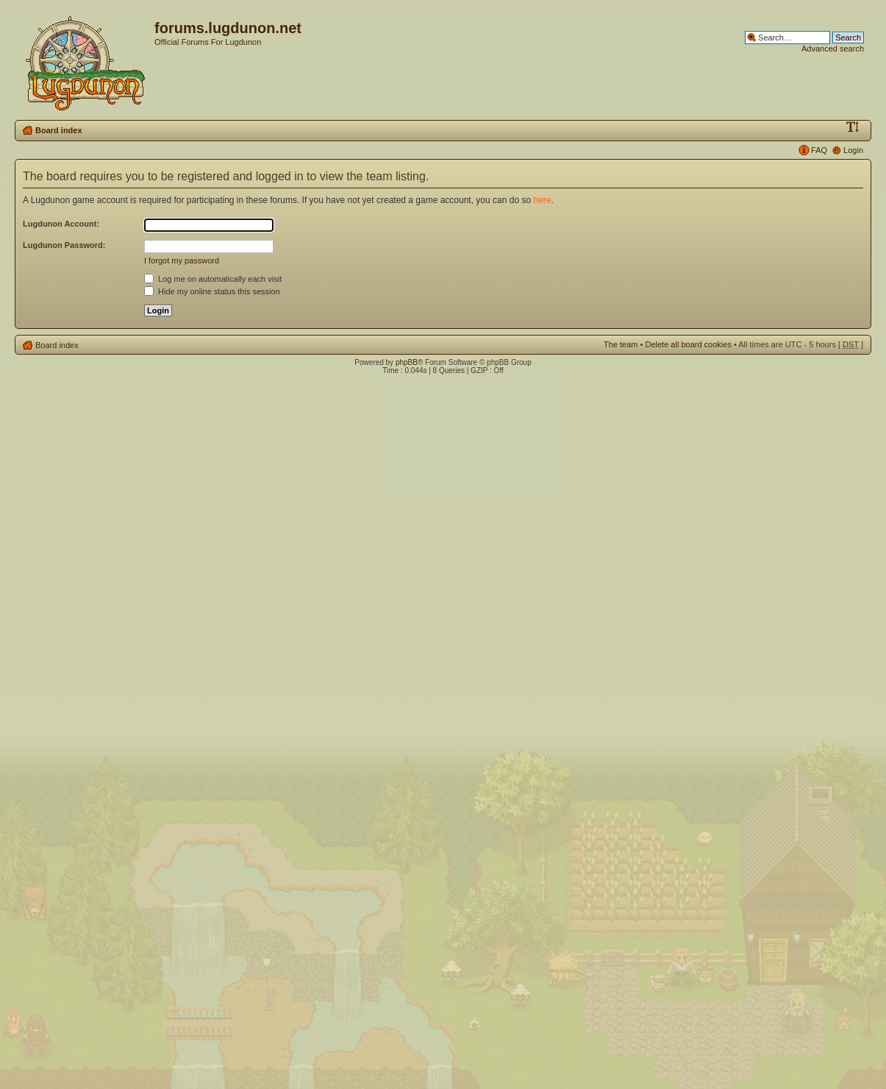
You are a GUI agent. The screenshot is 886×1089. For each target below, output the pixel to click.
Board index (58, 130)
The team (620, 344)
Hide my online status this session (212, 291)
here (542, 200)
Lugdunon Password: (64, 245)
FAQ (819, 150)
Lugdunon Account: (61, 223)
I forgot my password (181, 260)
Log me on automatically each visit (213, 278)
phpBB (407, 362)
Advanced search (832, 48)
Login (853, 150)
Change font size (852, 127)
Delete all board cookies (688, 344)
